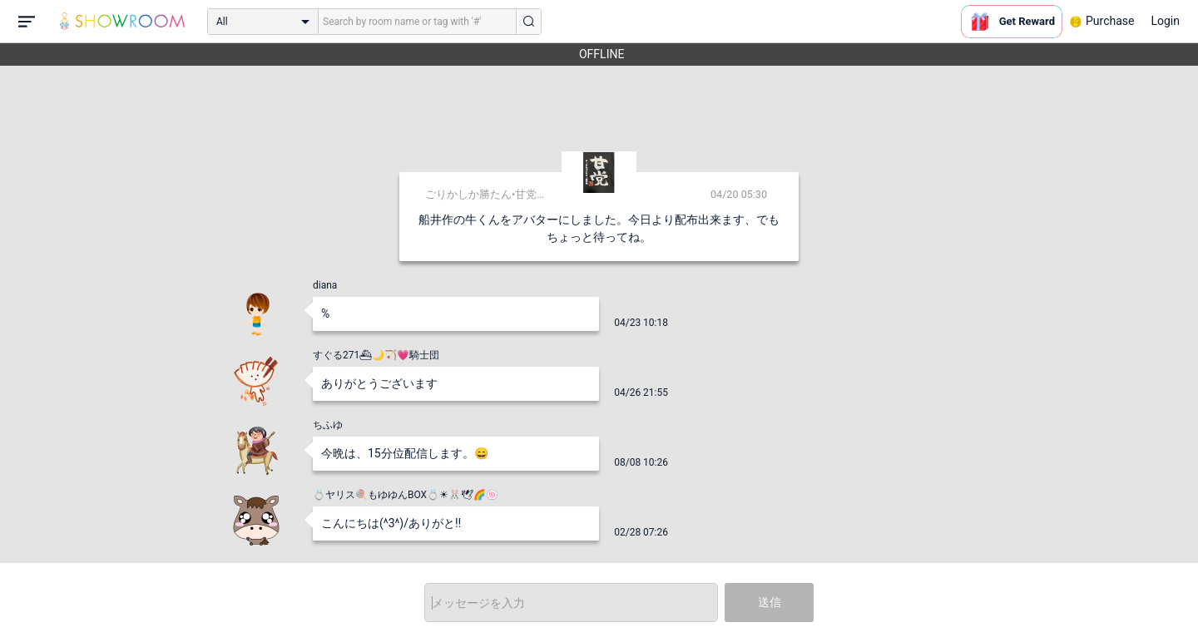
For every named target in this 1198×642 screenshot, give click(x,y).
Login (1165, 20)
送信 (769, 602)
